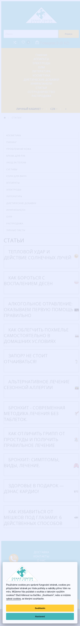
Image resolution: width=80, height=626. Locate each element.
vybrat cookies (13, 598)
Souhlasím (40, 608)
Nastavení (40, 616)
